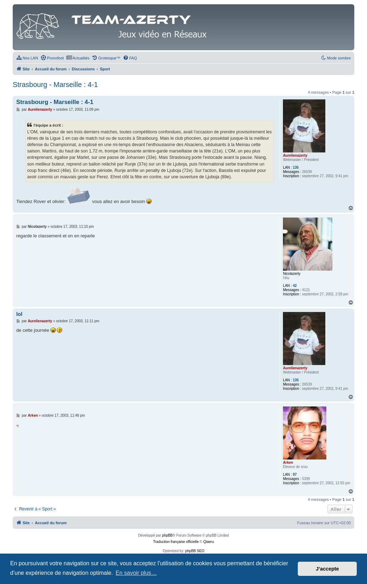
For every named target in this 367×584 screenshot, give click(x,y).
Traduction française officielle (176, 542)
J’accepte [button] (327, 569)
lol (19, 314)
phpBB (167, 535)
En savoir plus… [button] (136, 573)
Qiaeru (208, 542)
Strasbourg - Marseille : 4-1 (55, 84)
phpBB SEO (195, 551)
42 (295, 286)
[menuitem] (27, 58)
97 (295, 474)
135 (296, 167)
